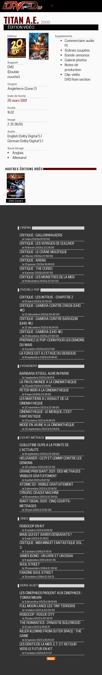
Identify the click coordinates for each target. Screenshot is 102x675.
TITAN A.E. (22, 19)
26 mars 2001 (17, 100)
